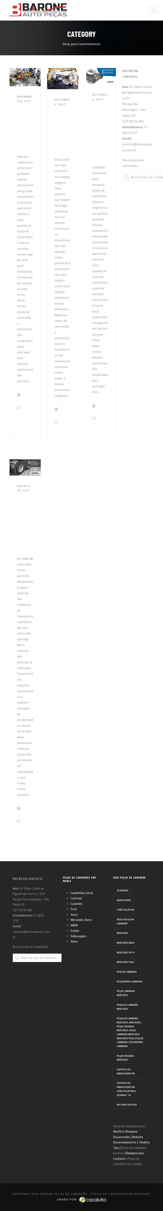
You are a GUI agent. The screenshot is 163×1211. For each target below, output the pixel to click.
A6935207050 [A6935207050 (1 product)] (124, 900)
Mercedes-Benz (81, 920)
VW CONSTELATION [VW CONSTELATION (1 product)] (127, 1104)
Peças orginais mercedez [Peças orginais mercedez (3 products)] (125, 1057)
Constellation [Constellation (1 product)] (125, 909)
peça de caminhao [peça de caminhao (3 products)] (127, 971)
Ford (73, 909)
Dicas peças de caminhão (24, 426)
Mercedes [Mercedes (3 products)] (122, 933)
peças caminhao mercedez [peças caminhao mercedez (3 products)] (126, 993)
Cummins (76, 904)
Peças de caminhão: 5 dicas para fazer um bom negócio (100, 131)
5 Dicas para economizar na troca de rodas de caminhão (25, 522)
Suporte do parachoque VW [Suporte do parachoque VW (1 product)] (126, 1071)
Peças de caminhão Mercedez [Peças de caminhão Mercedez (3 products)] (127, 1006)
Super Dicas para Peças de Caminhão (24, 127)
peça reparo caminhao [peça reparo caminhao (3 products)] (129, 981)
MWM (74, 925)
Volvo (74, 941)
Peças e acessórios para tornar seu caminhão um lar (63, 130)
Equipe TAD (22, 398)
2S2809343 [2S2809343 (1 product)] (122, 890)
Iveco (74, 914)
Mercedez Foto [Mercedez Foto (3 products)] (126, 952)
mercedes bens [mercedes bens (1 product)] (125, 942)
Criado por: (82, 1199)
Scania (74, 931)
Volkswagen (78, 936)
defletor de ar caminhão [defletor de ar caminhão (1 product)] (125, 921)
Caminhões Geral (81, 893)
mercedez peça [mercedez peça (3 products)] (125, 962)
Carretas (76, 898)
